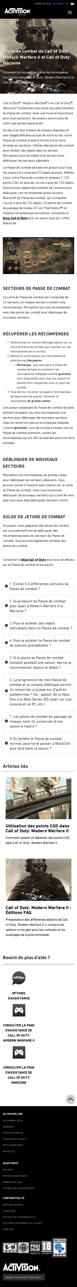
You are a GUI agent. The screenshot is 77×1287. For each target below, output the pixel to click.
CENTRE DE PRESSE (13, 1133)
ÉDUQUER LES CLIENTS (15, 1139)
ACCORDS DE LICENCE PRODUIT (19, 1188)
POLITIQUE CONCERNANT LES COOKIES (22, 1223)
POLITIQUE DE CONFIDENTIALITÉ (19, 1217)
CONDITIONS (9, 1211)
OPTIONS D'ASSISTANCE (15, 1176)
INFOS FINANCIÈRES (13, 1145)
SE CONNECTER (61, 4)
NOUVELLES (9, 1151)
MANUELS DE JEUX (12, 1182)
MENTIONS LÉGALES (13, 1205)
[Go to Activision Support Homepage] (19, 12)
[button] (72, 3)
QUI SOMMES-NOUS (13, 1121)
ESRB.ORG (8, 1229)
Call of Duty (33, 560)
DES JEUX (8, 1170)
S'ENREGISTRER (42, 4)
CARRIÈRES (9, 1127)
